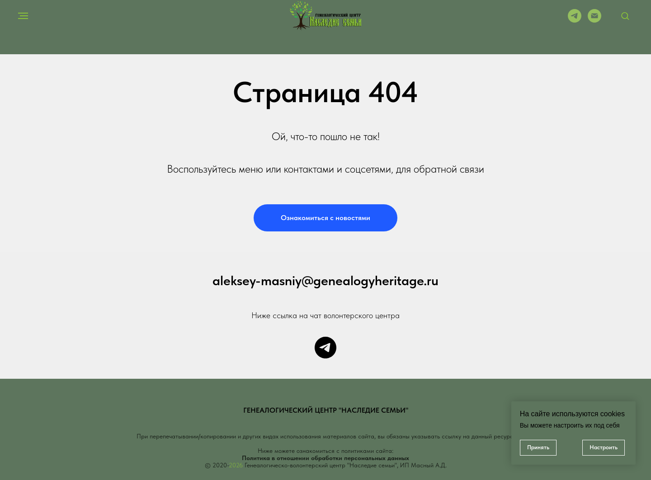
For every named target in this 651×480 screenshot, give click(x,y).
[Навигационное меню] (23, 16)
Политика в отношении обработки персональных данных (325, 457)
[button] (625, 15)
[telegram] (574, 20)
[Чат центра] (325, 347)
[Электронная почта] (594, 20)
